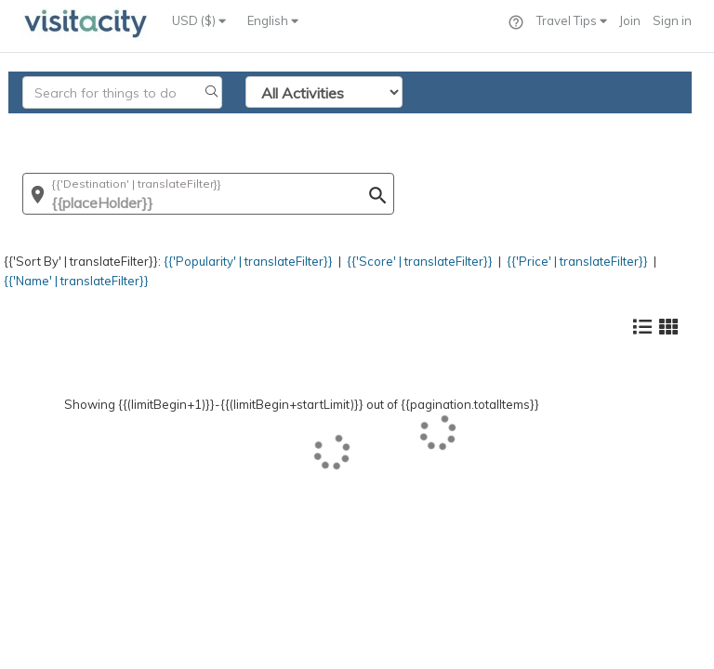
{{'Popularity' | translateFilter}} (248, 261)
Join (630, 20)
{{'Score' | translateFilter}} (420, 261)
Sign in (672, 20)
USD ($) (199, 20)
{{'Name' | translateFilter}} (76, 280)
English (272, 20)
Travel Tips (571, 20)
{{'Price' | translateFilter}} (577, 261)
